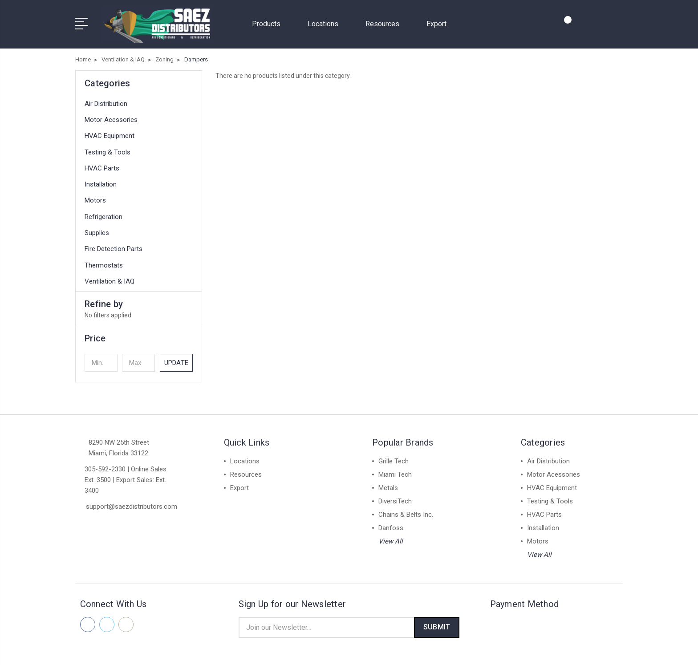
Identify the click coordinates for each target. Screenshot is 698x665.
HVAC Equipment (109, 134)
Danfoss (390, 525)
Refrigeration (103, 214)
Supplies (97, 230)
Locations (327, 22)
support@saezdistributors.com (131, 504)
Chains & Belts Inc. (405, 512)
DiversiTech (395, 499)
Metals (388, 485)
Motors (95, 198)
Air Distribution (106, 101)
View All (390, 539)
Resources (386, 22)
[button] (139, 335)
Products (270, 22)
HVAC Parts (102, 166)
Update (176, 360)
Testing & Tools (107, 150)
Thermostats (104, 263)
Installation (101, 182)
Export (436, 22)
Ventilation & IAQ (109, 279)
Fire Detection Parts (113, 247)
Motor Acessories (111, 117)
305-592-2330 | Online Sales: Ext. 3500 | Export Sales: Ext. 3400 (126, 477)
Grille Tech (393, 458)
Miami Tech (395, 472)
